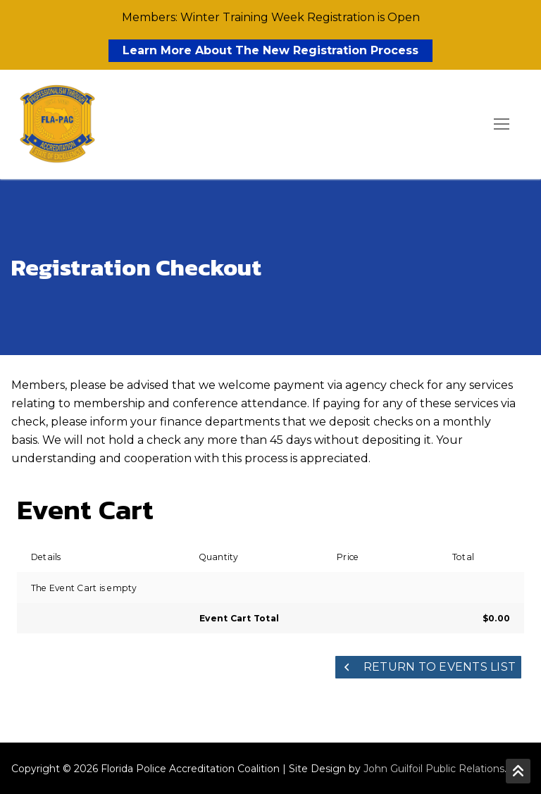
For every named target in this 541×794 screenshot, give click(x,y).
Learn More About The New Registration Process (270, 50)
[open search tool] (461, 124)
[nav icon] (501, 124)
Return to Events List (428, 667)
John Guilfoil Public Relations (433, 768)
